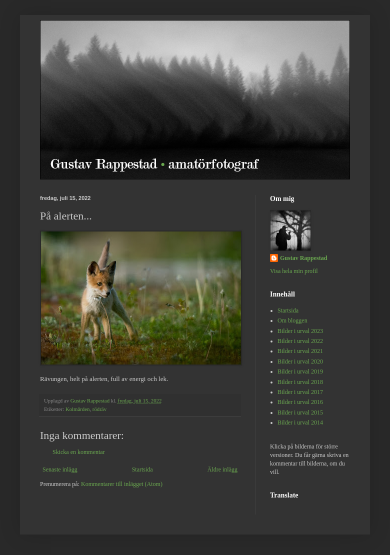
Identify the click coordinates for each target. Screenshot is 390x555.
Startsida (142, 469)
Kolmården (78, 409)
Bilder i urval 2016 (300, 402)
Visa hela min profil (294, 271)
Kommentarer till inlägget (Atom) (121, 484)
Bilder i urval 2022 (300, 341)
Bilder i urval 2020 (300, 361)
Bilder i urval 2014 (300, 422)
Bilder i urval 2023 (300, 331)
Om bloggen (293, 320)
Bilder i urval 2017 (300, 392)
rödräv (99, 409)
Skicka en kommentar (78, 452)
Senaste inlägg (60, 469)
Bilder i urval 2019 (300, 371)
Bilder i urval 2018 (300, 382)
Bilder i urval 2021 (300, 351)
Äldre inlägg (223, 469)
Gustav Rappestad (303, 258)
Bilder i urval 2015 (300, 412)
